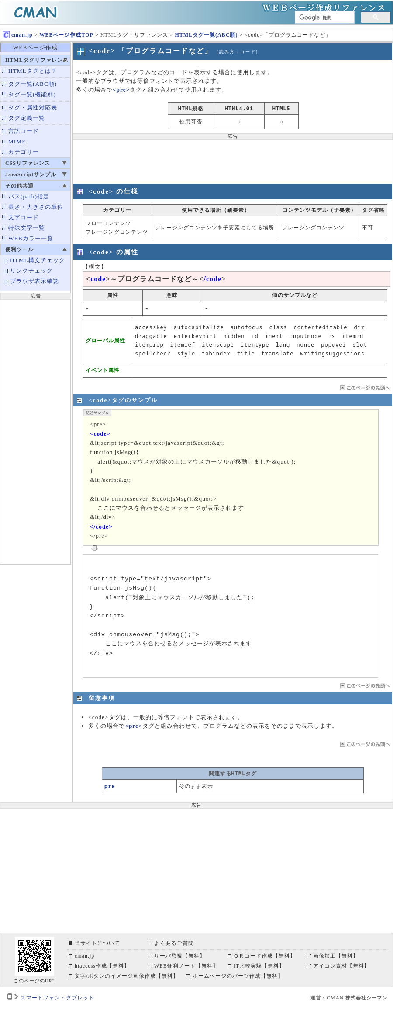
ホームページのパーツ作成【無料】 (238, 976)
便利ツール (19, 249)
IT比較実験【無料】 (259, 966)
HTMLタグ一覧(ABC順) (206, 35)
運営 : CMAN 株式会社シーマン (348, 997)
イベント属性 (103, 370)
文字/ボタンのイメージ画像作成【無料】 (127, 976)
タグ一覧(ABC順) (32, 84)
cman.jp (18, 35)
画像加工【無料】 (336, 956)
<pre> (121, 89)
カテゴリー (23, 152)
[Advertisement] (35, 431)
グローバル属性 (105, 340)
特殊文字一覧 (26, 228)
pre (109, 786)
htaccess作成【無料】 (102, 966)
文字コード (23, 217)
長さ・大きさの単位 (35, 207)
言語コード (23, 131)
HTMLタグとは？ (32, 71)
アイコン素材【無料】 (341, 966)
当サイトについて (97, 943)
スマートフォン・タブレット (57, 998)
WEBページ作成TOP (66, 35)
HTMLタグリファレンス (37, 60)
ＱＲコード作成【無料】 (265, 956)
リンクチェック (31, 270)
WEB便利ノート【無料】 (186, 966)
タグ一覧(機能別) (32, 94)
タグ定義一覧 (26, 118)
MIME (17, 141)
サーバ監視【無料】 (179, 956)
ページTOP (364, 388)
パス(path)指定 (28, 196)
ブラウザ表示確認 (34, 281)
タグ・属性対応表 (32, 107)
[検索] (323, 17)
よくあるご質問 (174, 943)
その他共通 (19, 186)
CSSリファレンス (27, 163)
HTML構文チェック (37, 260)
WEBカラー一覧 (30, 238)
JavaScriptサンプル (30, 174)
